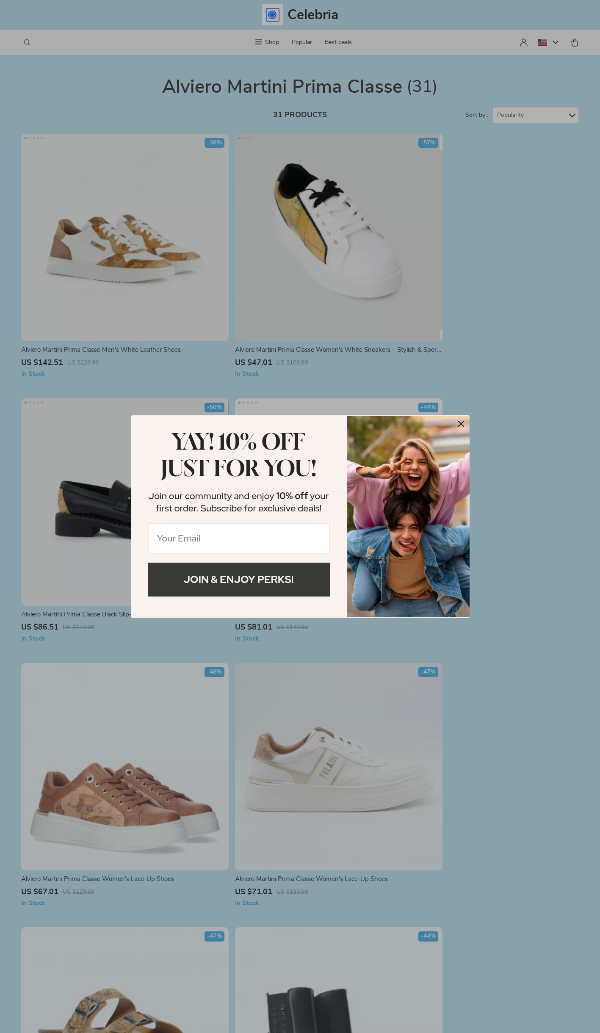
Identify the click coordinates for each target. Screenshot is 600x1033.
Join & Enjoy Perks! (239, 579)
